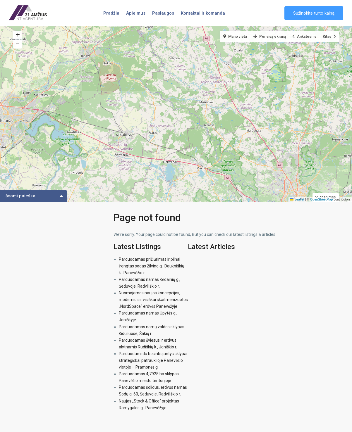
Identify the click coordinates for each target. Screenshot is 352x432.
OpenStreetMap (321, 199)
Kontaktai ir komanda (203, 13)
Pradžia (111, 13)
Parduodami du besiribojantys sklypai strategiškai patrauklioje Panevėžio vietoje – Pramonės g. (153, 360)
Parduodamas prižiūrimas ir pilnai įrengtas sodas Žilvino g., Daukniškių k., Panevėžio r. (151, 266)
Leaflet (297, 199)
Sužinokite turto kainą (313, 13)
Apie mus (135, 13)
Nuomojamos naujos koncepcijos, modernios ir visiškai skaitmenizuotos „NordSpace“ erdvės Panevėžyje (153, 300)
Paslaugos (163, 13)
